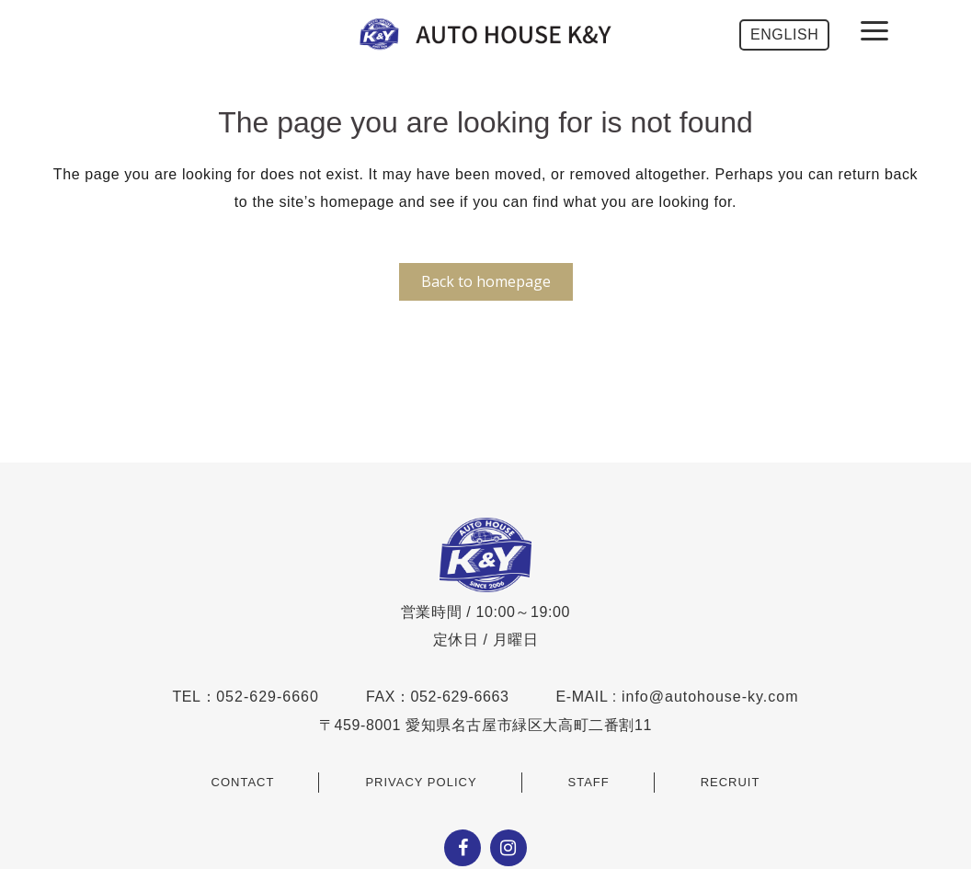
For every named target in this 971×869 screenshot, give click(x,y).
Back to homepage (486, 281)
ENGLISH (784, 34)
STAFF (589, 782)
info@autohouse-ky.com (710, 696)
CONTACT (243, 782)
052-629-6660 (267, 696)
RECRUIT (730, 782)
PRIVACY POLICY (420, 782)
